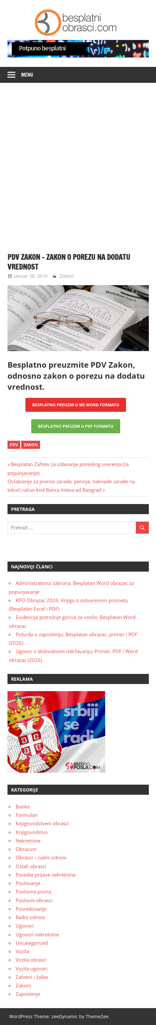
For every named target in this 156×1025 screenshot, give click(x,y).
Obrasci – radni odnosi (41, 857)
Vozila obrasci (31, 959)
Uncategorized (32, 943)
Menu (27, 74)
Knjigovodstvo (32, 832)
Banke (23, 806)
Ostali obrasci (31, 866)
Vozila (22, 951)
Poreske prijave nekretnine (46, 874)
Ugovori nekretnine (37, 934)
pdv (14, 445)
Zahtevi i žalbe (32, 977)
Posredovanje (31, 908)
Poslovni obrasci (34, 900)
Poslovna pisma (33, 891)
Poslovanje (28, 883)
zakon (31, 445)
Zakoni (67, 276)
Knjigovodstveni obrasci (42, 823)
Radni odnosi (30, 917)
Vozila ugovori (32, 968)
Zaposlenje (28, 994)
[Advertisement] (78, 164)
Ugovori (25, 925)
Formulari (27, 815)
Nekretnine (28, 840)
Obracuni (26, 849)
